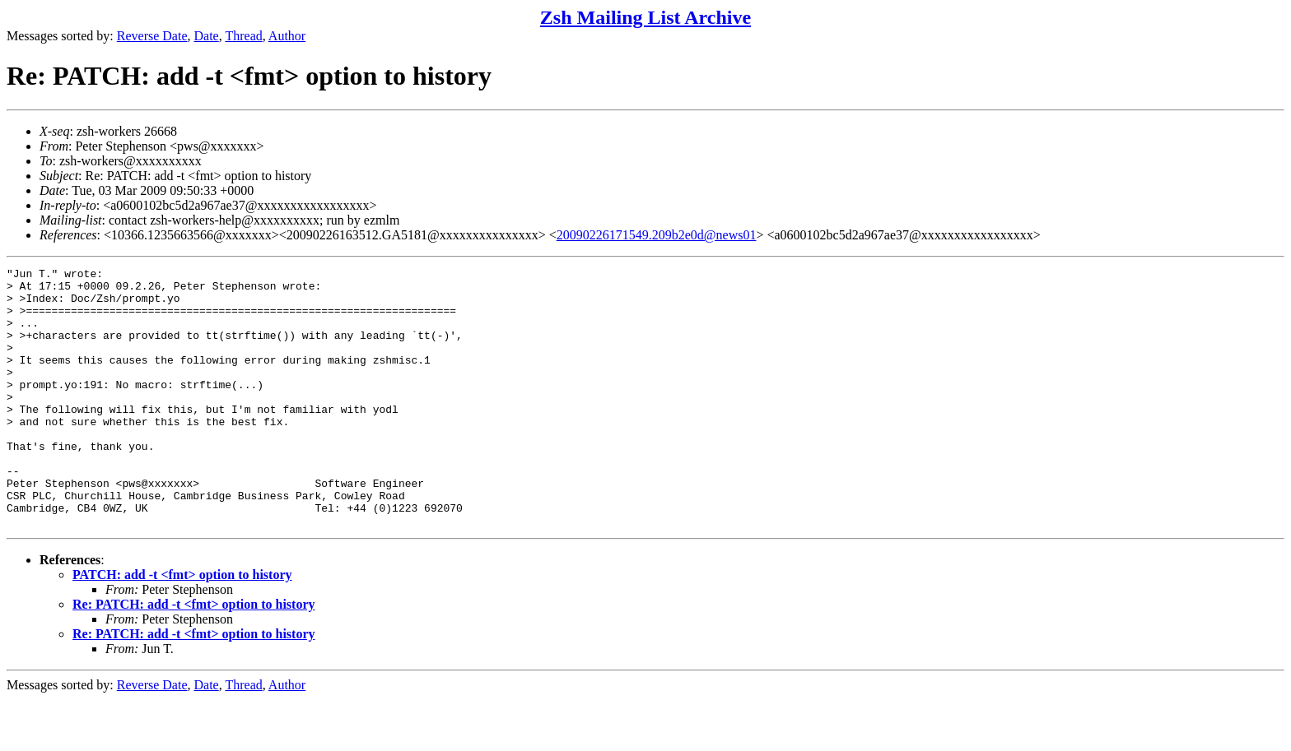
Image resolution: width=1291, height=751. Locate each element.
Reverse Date (152, 36)
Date (206, 36)
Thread (243, 36)
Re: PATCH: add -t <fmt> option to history (193, 656)
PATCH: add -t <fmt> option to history (182, 626)
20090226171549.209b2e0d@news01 (657, 235)
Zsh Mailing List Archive (645, 17)
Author (286, 36)
